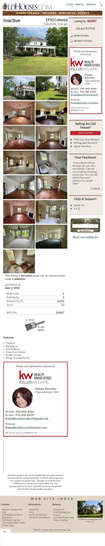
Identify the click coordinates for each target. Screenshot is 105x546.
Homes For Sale (28, 13)
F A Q (77, 209)
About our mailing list (85, 237)
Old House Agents (11, 520)
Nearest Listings (83, 41)
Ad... (5, 531)
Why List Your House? (86, 139)
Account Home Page (63, 517)
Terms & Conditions (39, 517)
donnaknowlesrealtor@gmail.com (26, 418)
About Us (91, 4)
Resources (67, 13)
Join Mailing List (61, 512)
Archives (49, 13)
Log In (69, 4)
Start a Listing (60, 520)
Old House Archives (12, 515)
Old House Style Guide (13, 522)
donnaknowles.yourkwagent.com (26, 427)
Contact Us (58, 509)
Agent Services (82, 146)
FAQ (31, 512)
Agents (83, 13)
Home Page (8, 525)
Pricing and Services (85, 143)
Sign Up (80, 4)
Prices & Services (38, 515)
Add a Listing (85, 133)
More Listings (81, 35)
